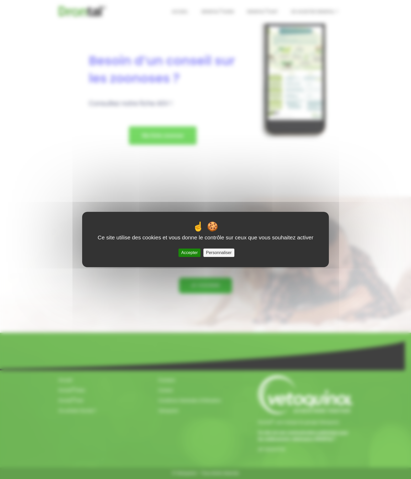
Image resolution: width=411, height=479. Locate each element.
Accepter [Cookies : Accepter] (189, 252)
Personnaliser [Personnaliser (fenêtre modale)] (219, 252)
